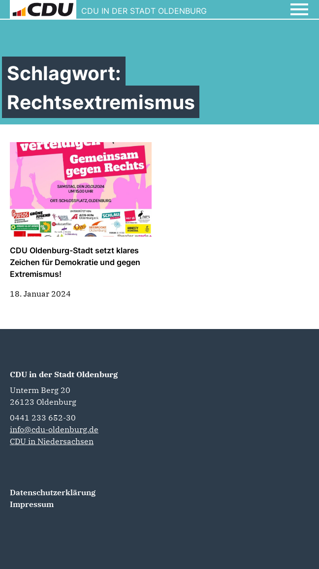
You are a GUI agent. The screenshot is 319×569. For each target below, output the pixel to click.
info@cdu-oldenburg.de (54, 429)
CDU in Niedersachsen (52, 441)
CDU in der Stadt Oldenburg (64, 374)
